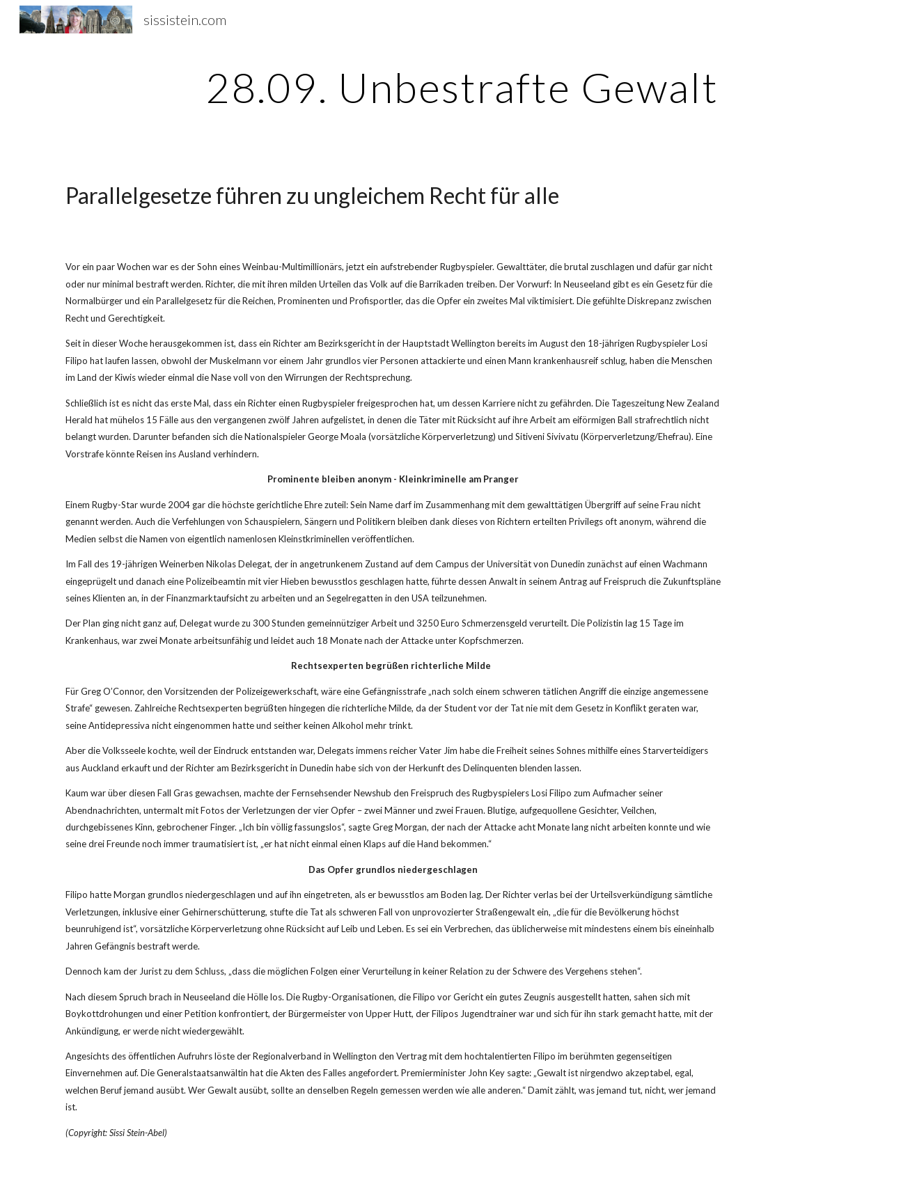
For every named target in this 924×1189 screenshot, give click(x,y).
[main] (462, 87)
